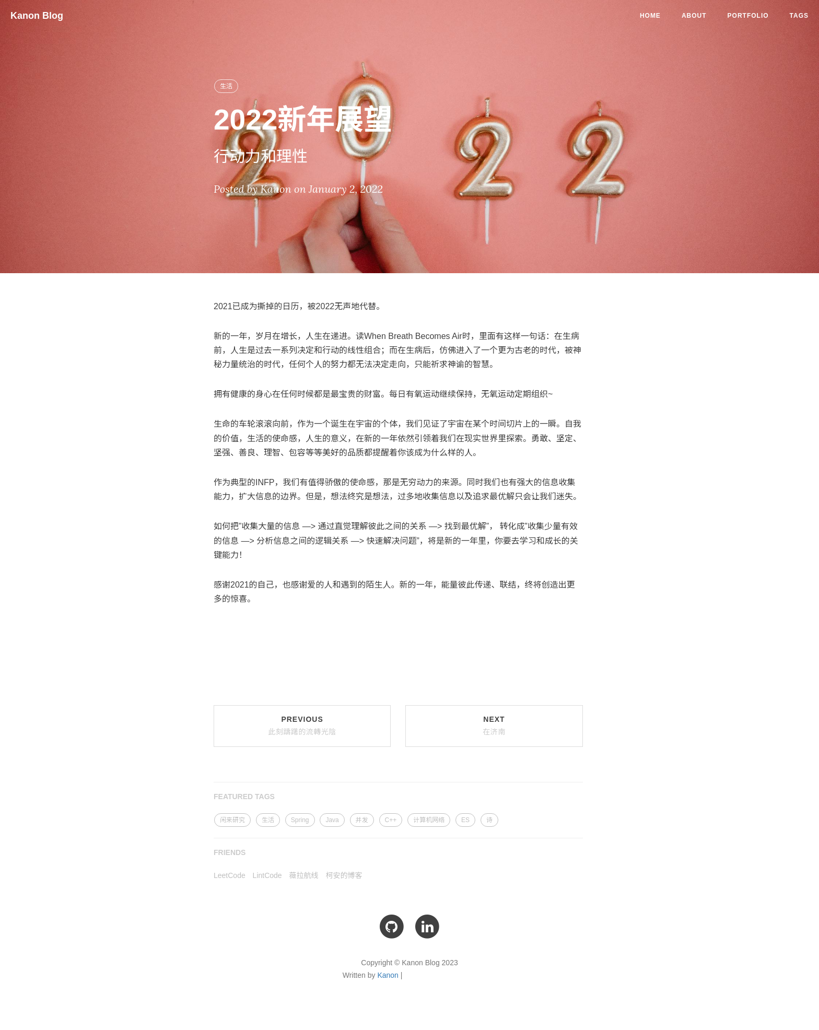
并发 (362, 820)
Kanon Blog (36, 15)
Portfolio (748, 15)
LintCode (267, 875)
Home (650, 15)
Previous (302, 725)
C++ (391, 820)
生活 (226, 86)
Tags (799, 15)
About (694, 15)
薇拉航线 (304, 875)
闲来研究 (232, 820)
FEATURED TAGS (244, 796)
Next (494, 725)
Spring (300, 820)
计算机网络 (428, 820)
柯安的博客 (343, 875)
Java (331, 820)
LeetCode (229, 875)
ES (465, 820)
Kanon (387, 975)
